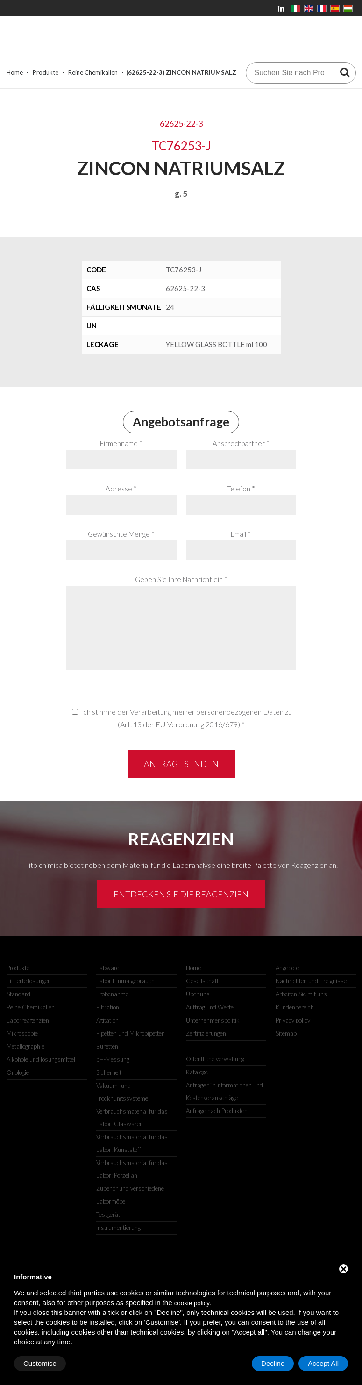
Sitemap (286, 1033)
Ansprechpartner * (241, 443)
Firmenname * (121, 443)
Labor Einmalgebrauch (125, 981)
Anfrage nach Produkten (217, 1111)
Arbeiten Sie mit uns (301, 994)
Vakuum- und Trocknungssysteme (122, 1092)
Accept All (323, 1363)
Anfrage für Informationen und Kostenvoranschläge (224, 1091)
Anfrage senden (181, 764)
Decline (272, 1363)
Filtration (107, 1007)
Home (15, 72)
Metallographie (25, 1046)
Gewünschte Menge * (121, 534)
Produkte (45, 72)
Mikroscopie (22, 1033)
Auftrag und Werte (210, 1007)
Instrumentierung (118, 1227)
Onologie (18, 1072)
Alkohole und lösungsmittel (41, 1059)
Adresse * (121, 488)
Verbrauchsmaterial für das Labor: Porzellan (132, 1169)
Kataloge (197, 1072)
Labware (107, 968)
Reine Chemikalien (93, 72)
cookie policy (192, 1303)
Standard (18, 994)
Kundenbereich (295, 1007)
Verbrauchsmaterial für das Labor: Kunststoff (132, 1143)
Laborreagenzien (28, 1020)
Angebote (287, 968)
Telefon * (241, 488)
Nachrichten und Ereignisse (311, 981)
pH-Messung (112, 1059)
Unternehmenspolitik (213, 1020)
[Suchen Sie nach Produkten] (344, 72)
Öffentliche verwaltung (215, 1059)
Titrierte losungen (29, 981)
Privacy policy (293, 1020)
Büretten (107, 1046)
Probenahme (112, 994)
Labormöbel (111, 1201)
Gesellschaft (202, 981)
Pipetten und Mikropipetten (130, 1033)
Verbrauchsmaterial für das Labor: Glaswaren (132, 1118)
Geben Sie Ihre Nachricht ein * (181, 579)
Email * (241, 534)
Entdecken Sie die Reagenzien (181, 894)
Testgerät (108, 1214)
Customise (40, 1363)
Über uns (198, 994)
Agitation (107, 1020)
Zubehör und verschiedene (130, 1188)
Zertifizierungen (206, 1033)
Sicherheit (108, 1072)
